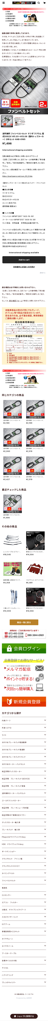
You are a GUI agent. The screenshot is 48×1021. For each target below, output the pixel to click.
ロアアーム (6, 924)
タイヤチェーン (7, 939)
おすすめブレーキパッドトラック (14, 757)
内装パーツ (6, 721)
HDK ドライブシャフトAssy (13, 844)
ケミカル (5, 968)
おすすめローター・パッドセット (13, 764)
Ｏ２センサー (6, 895)
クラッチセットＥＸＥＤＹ (11, 866)
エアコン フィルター (10, 902)
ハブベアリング (7, 975)
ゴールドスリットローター (11, 801)
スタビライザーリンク (10, 917)
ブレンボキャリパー (9, 982)
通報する (43, 273)
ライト (4, 735)
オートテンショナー (9, 851)
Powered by (24, 998)
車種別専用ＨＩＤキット (11, 931)
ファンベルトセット (9, 881)
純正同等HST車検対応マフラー (14, 815)
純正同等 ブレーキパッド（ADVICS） (16, 779)
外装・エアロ (6, 728)
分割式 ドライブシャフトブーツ (14, 910)
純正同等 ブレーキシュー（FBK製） (15, 808)
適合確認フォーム (15, 301)
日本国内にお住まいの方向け (24, 267)
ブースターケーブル (9, 953)
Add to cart (24, 260)
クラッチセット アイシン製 (12, 859)
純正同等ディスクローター (12, 771)
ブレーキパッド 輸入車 (11, 830)
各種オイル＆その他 (9, 961)
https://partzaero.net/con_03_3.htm (17, 176)
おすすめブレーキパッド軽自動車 (14, 742)
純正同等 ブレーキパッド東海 (13, 786)
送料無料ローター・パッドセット (14, 793)
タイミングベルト (8, 873)
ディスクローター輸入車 (11, 822)
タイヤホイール (7, 946)
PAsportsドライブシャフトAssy (14, 837)
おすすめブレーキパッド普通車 (13, 750)
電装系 (4, 888)
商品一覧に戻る (24, 622)
